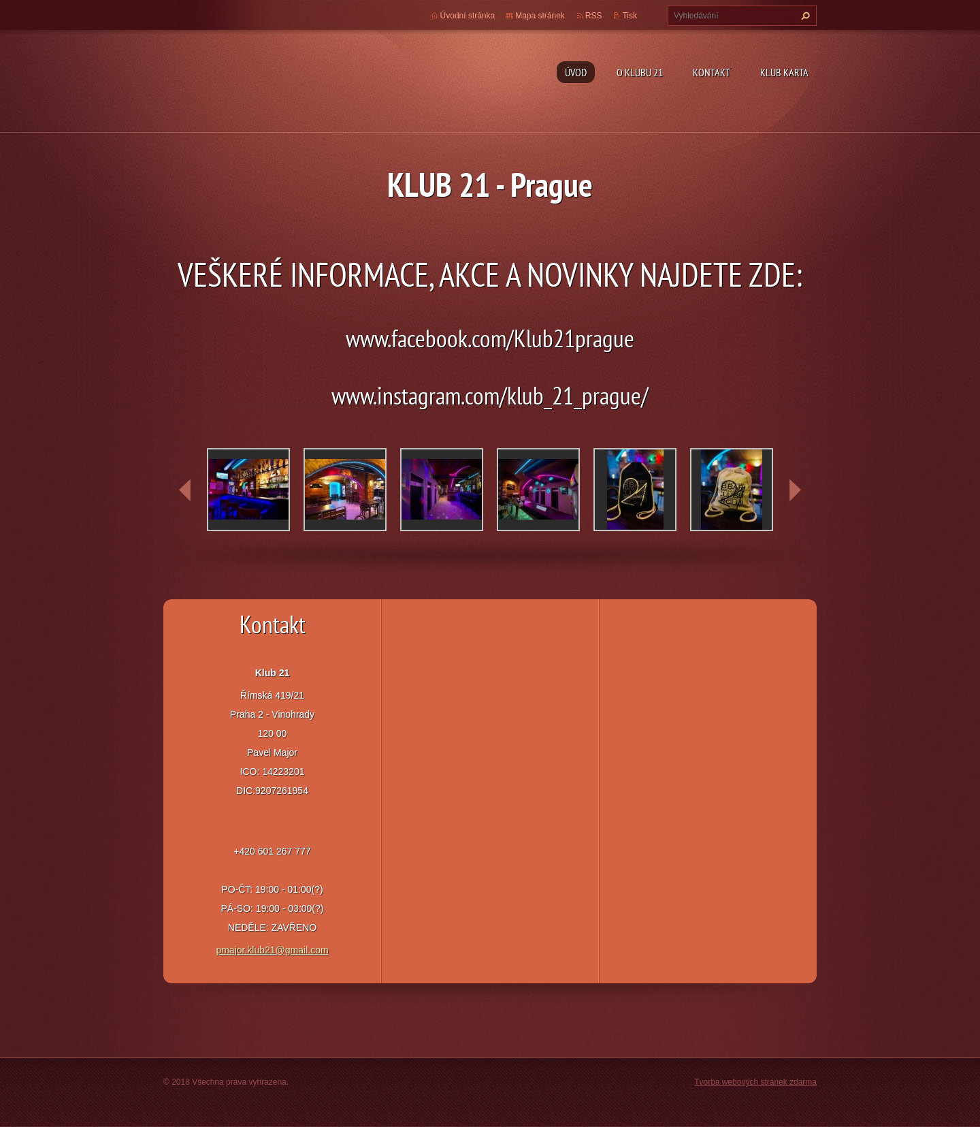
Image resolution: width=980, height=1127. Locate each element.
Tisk (629, 15)
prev (185, 490)
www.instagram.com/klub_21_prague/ (490, 395)
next (795, 490)
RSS (593, 15)
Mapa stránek (540, 15)
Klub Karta (784, 72)
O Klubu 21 (640, 72)
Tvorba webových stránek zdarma (755, 1082)
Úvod (576, 72)
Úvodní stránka (467, 15)
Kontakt (711, 72)
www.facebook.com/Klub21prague (490, 338)
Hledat (804, 15)
